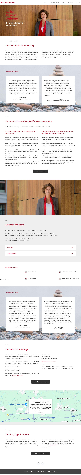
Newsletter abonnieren (40, 454)
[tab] (40, 247)
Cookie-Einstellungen (52, 472)
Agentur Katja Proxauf (17, 376)
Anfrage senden (40, 171)
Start (45, 2)
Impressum (37, 472)
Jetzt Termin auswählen (40, 382)
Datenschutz (44, 472)
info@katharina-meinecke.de (48, 362)
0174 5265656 (44, 361)
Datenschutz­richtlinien (52, 446)
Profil (63, 2)
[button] (40, 247)
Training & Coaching (54, 2)
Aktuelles (70, 2)
